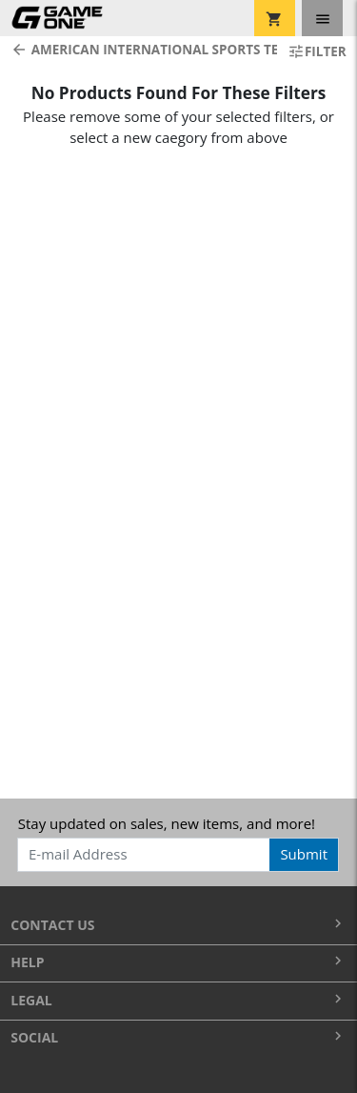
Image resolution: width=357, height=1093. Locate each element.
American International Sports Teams (138, 49)
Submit (303, 853)
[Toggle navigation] (322, 18)
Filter (317, 51)
